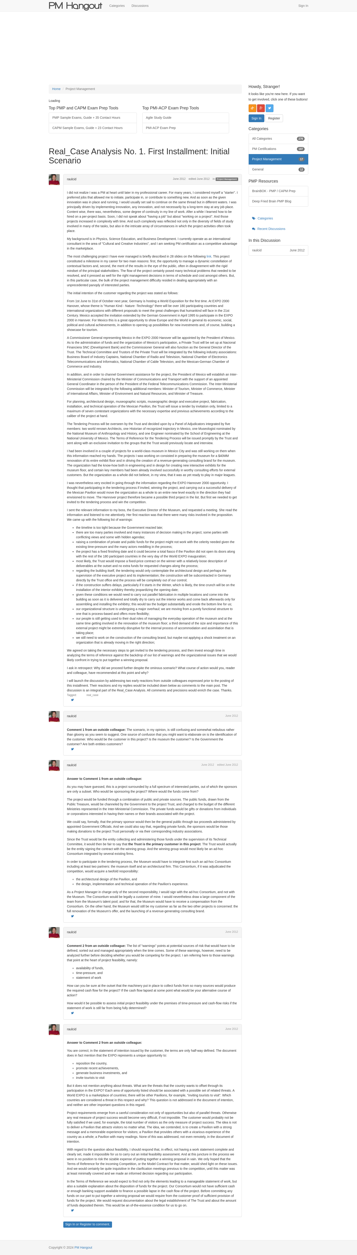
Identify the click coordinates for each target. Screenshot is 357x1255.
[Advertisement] (178, 48)
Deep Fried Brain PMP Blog (271, 201)
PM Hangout (83, 1247)
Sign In (303, 6)
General (278, 169)
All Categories (278, 139)
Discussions (140, 6)
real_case (92, 695)
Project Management (227, 179)
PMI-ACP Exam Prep (161, 128)
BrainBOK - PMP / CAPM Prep (274, 191)
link (209, 256)
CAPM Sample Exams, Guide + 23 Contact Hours (87, 128)
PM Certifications (278, 149)
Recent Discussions (269, 229)
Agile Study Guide (158, 117)
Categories (117, 6)
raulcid (71, 179)
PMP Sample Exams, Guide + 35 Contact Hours (86, 117)
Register (86, 1224)
